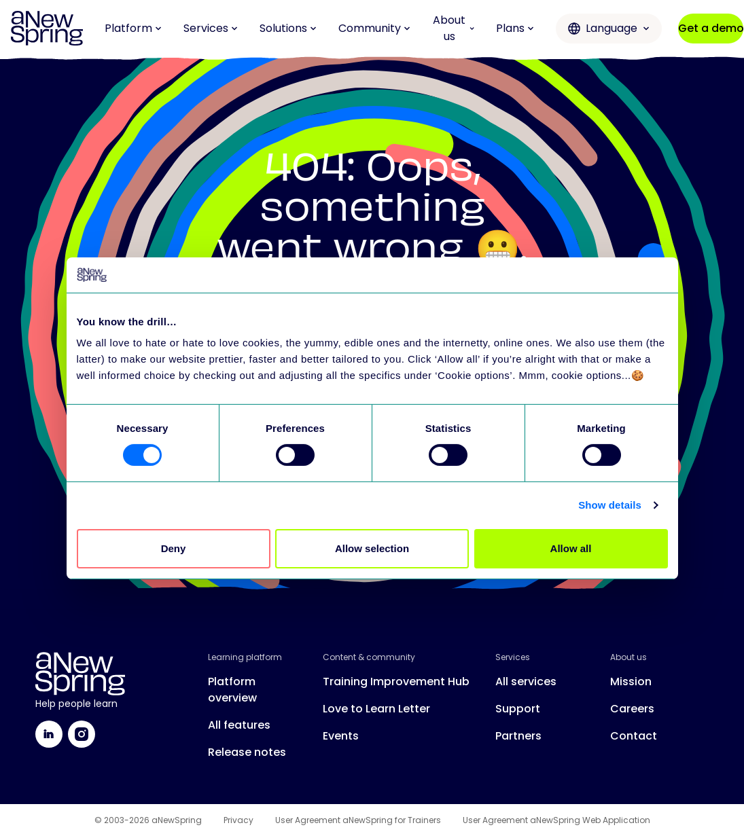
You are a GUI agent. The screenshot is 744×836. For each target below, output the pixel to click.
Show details (609, 505)
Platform (133, 28)
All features (239, 725)
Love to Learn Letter (376, 708)
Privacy (238, 820)
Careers (632, 708)
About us (453, 28)
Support (517, 708)
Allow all (571, 548)
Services (210, 28)
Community (374, 28)
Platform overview (232, 690)
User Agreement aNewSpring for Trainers (358, 820)
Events (341, 736)
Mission (631, 681)
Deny (173, 548)
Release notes (247, 752)
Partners (518, 736)
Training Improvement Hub (396, 681)
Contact (633, 736)
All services (525, 681)
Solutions (288, 28)
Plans (515, 28)
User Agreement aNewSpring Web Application (556, 820)
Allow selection (372, 548)
